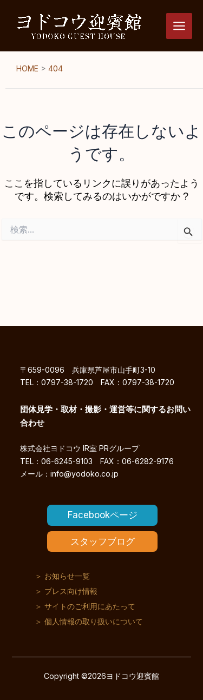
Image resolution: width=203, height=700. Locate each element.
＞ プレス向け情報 (66, 591)
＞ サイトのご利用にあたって (85, 606)
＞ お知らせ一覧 (62, 575)
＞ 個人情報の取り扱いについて (89, 621)
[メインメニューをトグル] (179, 26)
